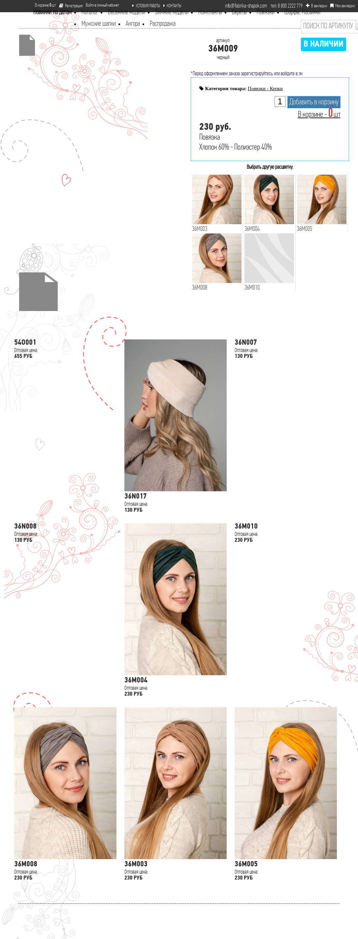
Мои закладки (342, 6)
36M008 (25, 864)
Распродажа (163, 23)
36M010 (246, 527)
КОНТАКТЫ (172, 6)
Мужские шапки (98, 23)
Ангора (133, 23)
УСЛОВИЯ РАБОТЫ (146, 6)
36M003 (135, 864)
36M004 (135, 680)
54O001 (25, 343)
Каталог (89, 12)
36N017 (135, 497)
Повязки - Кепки (265, 88)
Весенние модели (126, 12)
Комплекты (210, 12)
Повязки (266, 12)
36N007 (246, 343)
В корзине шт (43, 5)
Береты (239, 12)
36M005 (246, 864)
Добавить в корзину (314, 102)
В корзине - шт (319, 115)
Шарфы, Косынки (302, 12)
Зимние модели (171, 12)
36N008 (25, 527)
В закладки (316, 6)
